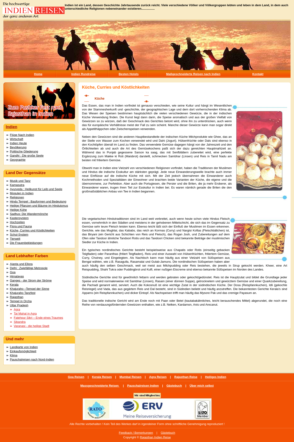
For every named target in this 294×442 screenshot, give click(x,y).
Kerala (14, 284)
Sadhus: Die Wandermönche (29, 214)
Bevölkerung (18, 147)
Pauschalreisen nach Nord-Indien (32, 359)
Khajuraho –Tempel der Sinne (29, 288)
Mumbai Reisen (130, 377)
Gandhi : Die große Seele (27, 155)
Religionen (17, 197)
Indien (11, 127)
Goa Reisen (76, 377)
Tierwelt (15, 238)
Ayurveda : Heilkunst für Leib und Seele (36, 189)
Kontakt (257, 74)
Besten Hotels (129, 74)
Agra (17, 309)
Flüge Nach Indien (22, 135)
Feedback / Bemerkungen (136, 432)
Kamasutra (17, 185)
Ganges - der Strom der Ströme (31, 280)
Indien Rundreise (83, 74)
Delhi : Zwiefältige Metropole (29, 268)
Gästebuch (174, 385)
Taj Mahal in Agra (25, 313)
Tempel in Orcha (21, 301)
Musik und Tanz (20, 181)
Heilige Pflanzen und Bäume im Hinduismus (39, 205)
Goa (13, 272)
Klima (13, 355)
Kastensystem (19, 218)
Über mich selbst (202, 385)
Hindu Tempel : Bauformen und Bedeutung (38, 201)
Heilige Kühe (18, 209)
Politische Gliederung (24, 151)
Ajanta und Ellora (21, 264)
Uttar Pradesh (19, 305)
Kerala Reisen (102, 377)
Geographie (17, 159)
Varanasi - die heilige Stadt (31, 326)
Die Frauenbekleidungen (26, 243)
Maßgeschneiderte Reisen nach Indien (193, 74)
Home (38, 74)
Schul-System (19, 234)
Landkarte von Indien (24, 347)
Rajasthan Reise (185, 377)
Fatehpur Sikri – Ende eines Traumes (38, 317)
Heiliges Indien (215, 377)
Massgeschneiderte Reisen (100, 385)
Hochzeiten (17, 222)
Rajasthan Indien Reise (155, 437)
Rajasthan (16, 297)
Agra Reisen (158, 377)
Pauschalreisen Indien (143, 385)
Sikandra (19, 322)
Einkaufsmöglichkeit (23, 351)
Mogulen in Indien (22, 193)
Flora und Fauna (21, 226)
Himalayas (17, 276)
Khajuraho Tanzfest (22, 293)
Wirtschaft (16, 139)
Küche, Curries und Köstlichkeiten (32, 230)
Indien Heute (18, 143)
